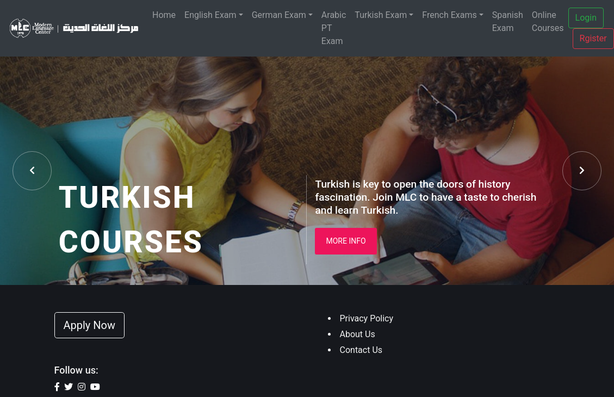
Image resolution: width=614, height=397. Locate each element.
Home (164, 15)
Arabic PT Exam (333, 28)
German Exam (279, 15)
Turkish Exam (381, 15)
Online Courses (548, 21)
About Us (357, 334)
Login (586, 18)
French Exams (449, 15)
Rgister (593, 38)
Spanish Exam (507, 21)
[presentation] (32, 170)
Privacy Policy (367, 318)
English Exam (210, 15)
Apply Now (90, 325)
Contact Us (361, 350)
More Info (345, 241)
